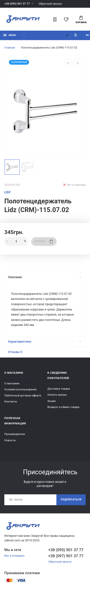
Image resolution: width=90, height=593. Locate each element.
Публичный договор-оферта (22, 395)
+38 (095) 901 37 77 (17, 3)
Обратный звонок (50, 3)
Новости (10, 440)
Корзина (81, 20)
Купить (44, 241)
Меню (9, 35)
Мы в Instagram (14, 555)
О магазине (11, 383)
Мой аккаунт (75, 34)
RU (87, 35)
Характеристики (44, 341)
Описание (44, 277)
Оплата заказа (57, 394)
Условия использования (20, 389)
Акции (52, 401)
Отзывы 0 (44, 352)
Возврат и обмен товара (63, 407)
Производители (14, 434)
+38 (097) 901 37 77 (66, 556)
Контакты (10, 401)
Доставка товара (59, 388)
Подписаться (71, 499)
